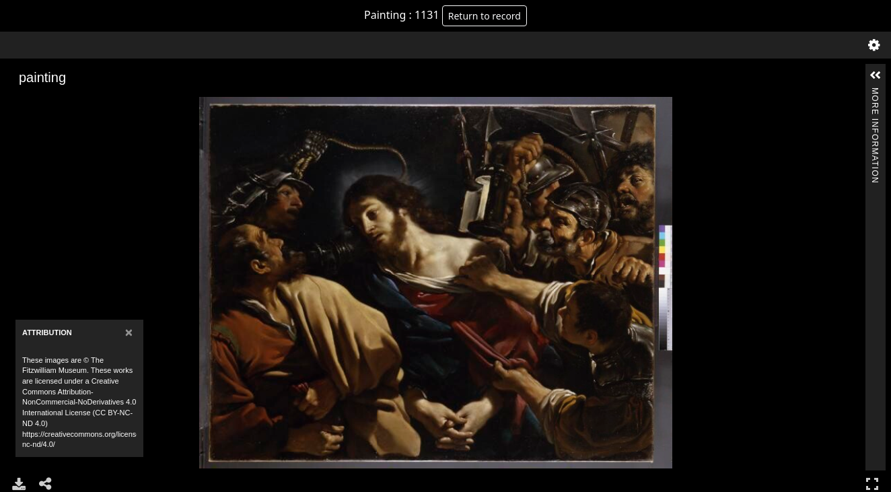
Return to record (484, 15)
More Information (875, 93)
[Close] (129, 332)
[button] (875, 75)
